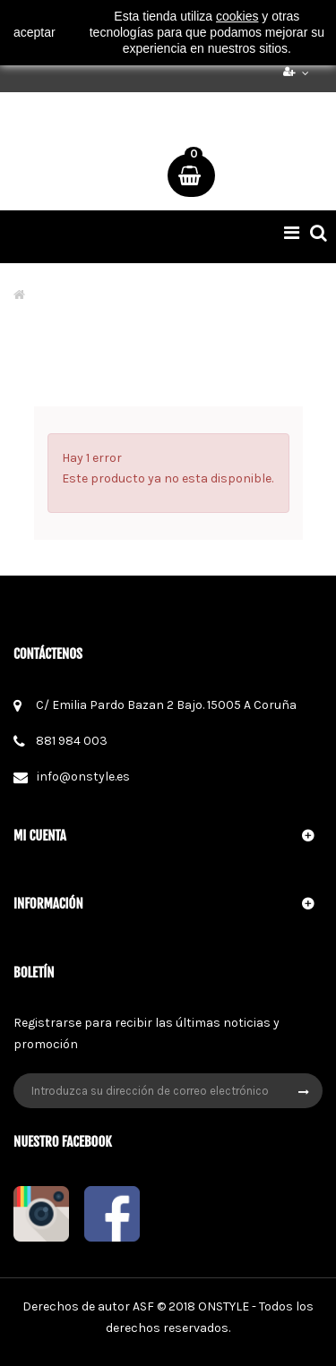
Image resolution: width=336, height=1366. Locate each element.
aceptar (34, 32)
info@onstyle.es (83, 776)
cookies (237, 16)
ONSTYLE (223, 1306)
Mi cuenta (39, 835)
